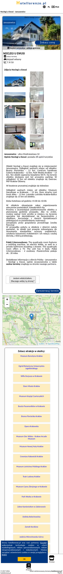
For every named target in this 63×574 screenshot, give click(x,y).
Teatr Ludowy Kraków (31, 476)
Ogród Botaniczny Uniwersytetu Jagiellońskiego (32, 367)
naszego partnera (47, 264)
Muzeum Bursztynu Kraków (31, 356)
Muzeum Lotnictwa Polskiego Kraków (31, 466)
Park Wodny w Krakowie (31, 496)
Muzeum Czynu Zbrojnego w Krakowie (31, 486)
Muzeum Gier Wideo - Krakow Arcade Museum (31, 437)
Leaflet (41, 344)
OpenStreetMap (54, 344)
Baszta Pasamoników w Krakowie (31, 406)
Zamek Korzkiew (31, 527)
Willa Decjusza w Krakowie (31, 376)
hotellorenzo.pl (31, 3)
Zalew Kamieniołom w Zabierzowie (31, 507)
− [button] (7, 304)
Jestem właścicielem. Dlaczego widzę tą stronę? (22, 280)
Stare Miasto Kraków (31, 386)
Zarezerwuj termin (47, 290)
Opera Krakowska (32, 426)
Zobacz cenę (47, 42)
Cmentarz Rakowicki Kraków (31, 456)
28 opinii (40, 157)
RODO (4, 555)
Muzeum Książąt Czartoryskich (31, 396)
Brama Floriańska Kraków (31, 416)
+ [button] (7, 299)
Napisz (60, 573)
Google (43, 543)
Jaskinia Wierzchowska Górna (31, 537)
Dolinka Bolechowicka (31, 517)
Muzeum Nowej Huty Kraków (31, 446)
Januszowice (9, 22)
